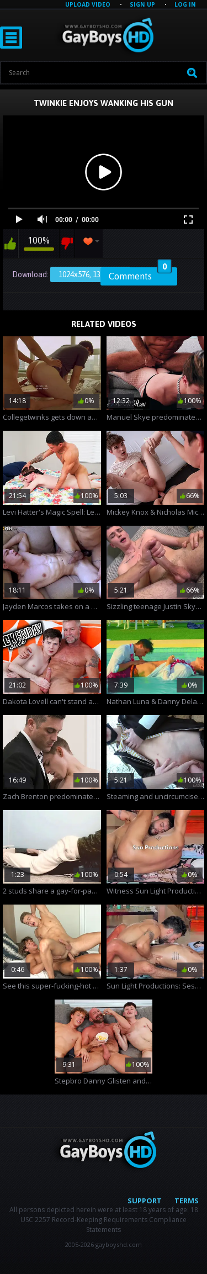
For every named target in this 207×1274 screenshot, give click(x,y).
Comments (140, 274)
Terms (186, 1201)
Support (145, 1201)
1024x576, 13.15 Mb (91, 274)
